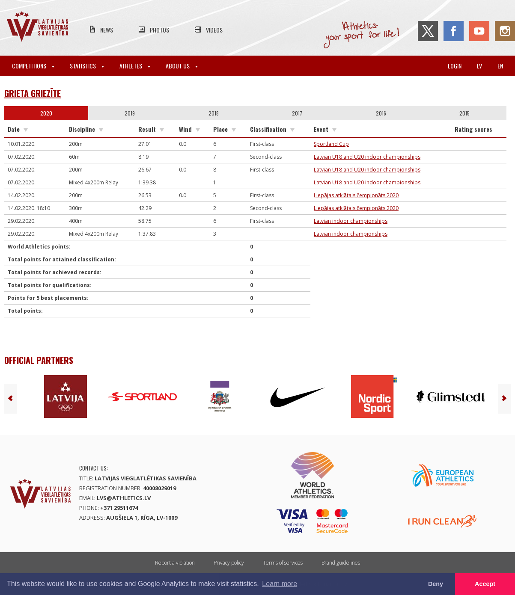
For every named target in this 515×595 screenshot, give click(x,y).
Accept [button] (485, 583)
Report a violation (175, 562)
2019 (130, 113)
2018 (213, 113)
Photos (159, 29)
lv (479, 65)
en (500, 65)
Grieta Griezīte (32, 93)
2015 (464, 113)
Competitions (33, 65)
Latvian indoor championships (350, 221)
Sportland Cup (331, 144)
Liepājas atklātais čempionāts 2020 (356, 195)
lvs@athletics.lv (124, 498)
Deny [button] (435, 583)
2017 (297, 113)
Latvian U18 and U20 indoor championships (367, 156)
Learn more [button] (279, 583)
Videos (214, 29)
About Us (182, 65)
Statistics (87, 65)
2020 (46, 113)
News (106, 29)
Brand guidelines (341, 562)
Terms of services (283, 562)
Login (454, 65)
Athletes (134, 65)
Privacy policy (229, 562)
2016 (381, 113)
